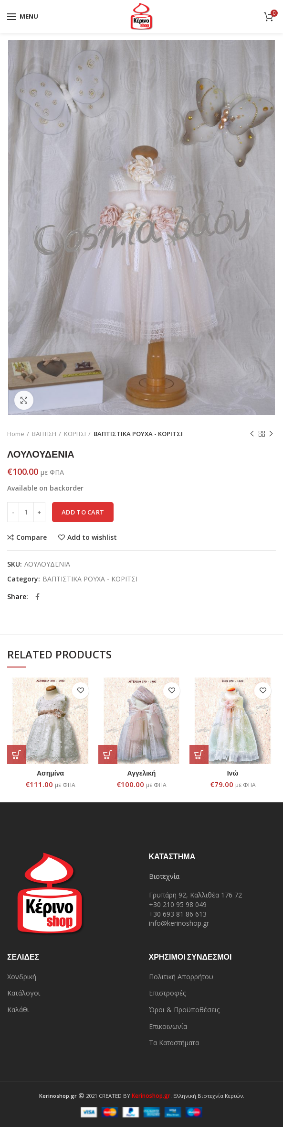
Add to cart (83, 512)
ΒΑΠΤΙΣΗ (44, 433)
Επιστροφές (167, 992)
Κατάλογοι (23, 992)
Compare (31, 537)
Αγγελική (141, 773)
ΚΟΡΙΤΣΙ (75, 433)
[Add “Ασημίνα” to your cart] (16, 754)
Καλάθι (18, 1009)
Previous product (252, 434)
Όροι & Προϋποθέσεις (184, 1009)
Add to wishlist (92, 537)
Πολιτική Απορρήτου (181, 976)
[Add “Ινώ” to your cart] (199, 754)
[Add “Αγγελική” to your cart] (107, 754)
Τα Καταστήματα (174, 1042)
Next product (271, 434)
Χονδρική (21, 976)
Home (15, 433)
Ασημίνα (50, 773)
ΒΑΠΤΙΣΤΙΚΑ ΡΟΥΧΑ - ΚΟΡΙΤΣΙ (138, 433)
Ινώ (233, 773)
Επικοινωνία (168, 1026)
